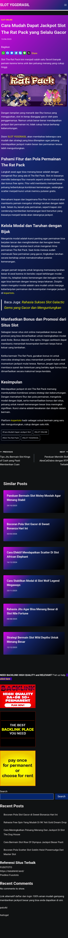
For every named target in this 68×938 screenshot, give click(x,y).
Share (34, 53)
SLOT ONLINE (6, 20)
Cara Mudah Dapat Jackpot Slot (16, 432)
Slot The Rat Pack (10, 438)
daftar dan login (23, 896)
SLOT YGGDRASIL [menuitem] (17, 136)
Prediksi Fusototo (9, 875)
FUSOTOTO (6, 867)
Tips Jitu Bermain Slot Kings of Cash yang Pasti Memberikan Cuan (16, 458)
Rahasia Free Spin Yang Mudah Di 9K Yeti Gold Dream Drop (35, 822)
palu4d (3, 907)
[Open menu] (65, 5)
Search (3, 791)
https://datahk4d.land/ (12, 871)
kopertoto (9, 293)
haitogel (4, 915)
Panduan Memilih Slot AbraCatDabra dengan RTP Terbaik (52, 458)
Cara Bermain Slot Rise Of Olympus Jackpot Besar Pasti (33, 842)
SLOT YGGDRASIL (30, 438)
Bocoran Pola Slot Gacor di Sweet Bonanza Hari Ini (31, 814)
